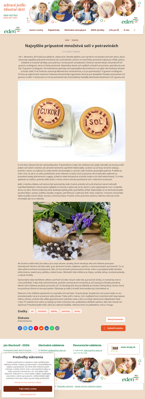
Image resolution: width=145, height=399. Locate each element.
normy (77, 311)
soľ (32, 311)
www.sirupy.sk (128, 347)
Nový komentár (115, 319)
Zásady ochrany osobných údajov (88, 386)
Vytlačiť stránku (113, 328)
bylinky (54, 311)
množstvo (42, 311)
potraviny (66, 311)
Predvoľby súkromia (65, 386)
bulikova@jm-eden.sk (57, 350)
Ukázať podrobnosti (28, 394)
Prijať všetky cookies (28, 389)
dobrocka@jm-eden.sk (93, 350)
